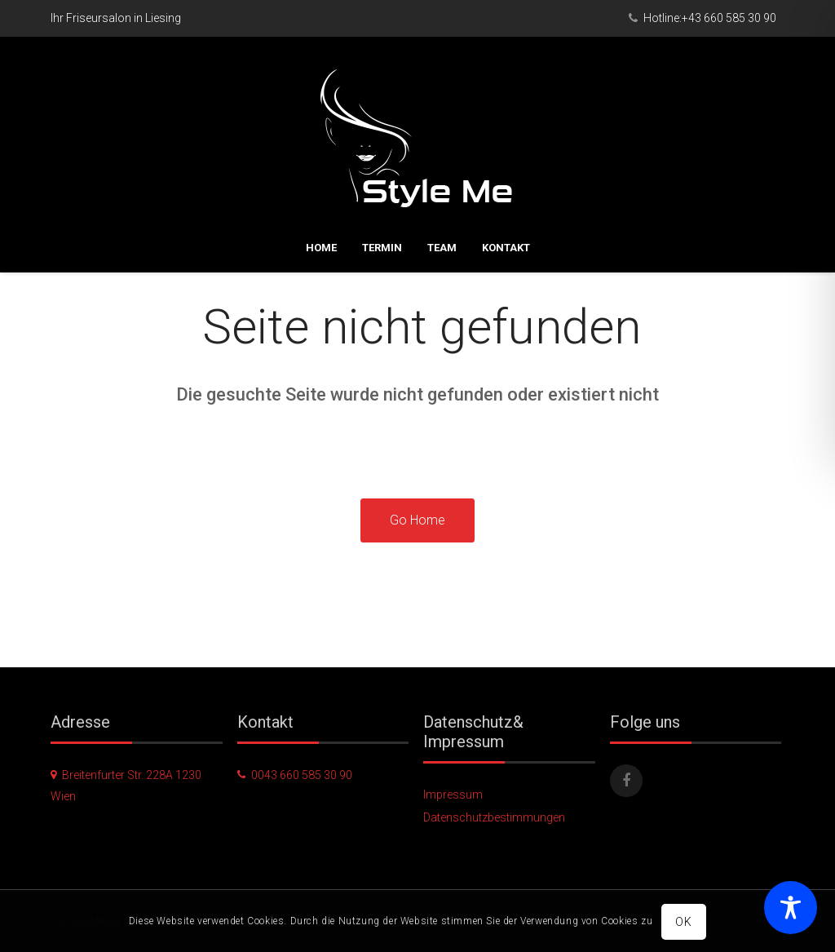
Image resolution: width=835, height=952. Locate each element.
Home (321, 191)
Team (442, 191)
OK (684, 921)
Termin (382, 191)
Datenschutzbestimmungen (494, 817)
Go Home (417, 520)
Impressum (453, 794)
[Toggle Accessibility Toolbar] (790, 907)
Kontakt (506, 191)
